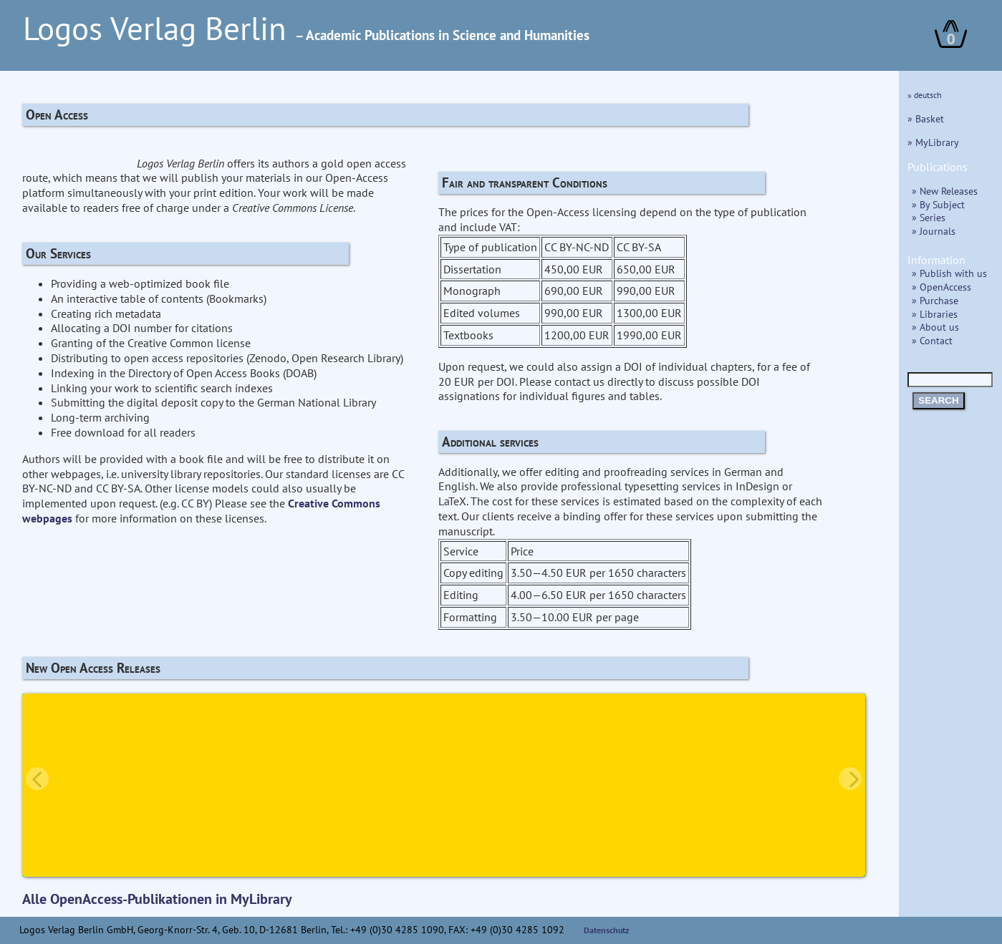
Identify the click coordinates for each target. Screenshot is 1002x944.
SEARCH (938, 400)
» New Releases (945, 191)
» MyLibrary (933, 142)
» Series (928, 217)
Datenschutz (607, 930)
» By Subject (938, 204)
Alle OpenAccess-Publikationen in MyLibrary (157, 899)
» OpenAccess (941, 286)
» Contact (932, 340)
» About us (935, 327)
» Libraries (935, 314)
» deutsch (924, 94)
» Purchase (935, 300)
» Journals (933, 231)
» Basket (925, 118)
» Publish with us (949, 273)
